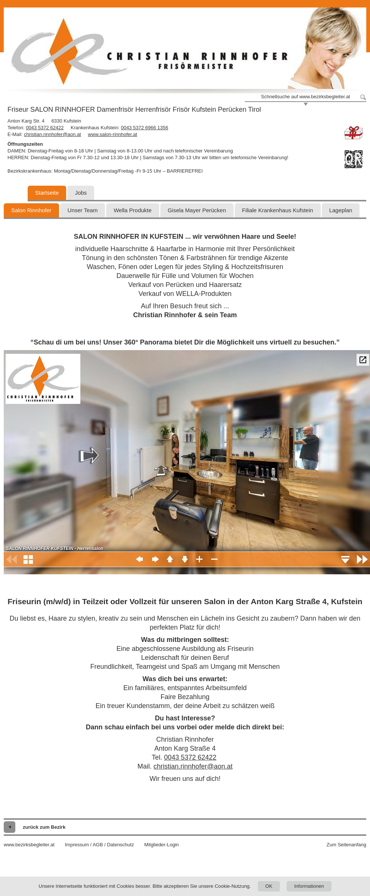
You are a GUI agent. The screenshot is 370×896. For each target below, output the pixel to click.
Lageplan (340, 210)
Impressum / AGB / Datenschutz (99, 844)
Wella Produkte (132, 210)
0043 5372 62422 (45, 127)
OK (268, 886)
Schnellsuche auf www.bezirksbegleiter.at (305, 96)
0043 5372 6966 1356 (144, 127)
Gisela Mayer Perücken (197, 210)
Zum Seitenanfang (346, 844)
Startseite (47, 192)
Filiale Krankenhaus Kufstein (277, 210)
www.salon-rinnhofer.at (112, 134)
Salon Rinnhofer (31, 210)
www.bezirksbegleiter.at (29, 844)
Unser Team (83, 210)
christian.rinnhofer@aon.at (52, 134)
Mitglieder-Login (161, 844)
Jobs (81, 192)
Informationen (309, 886)
